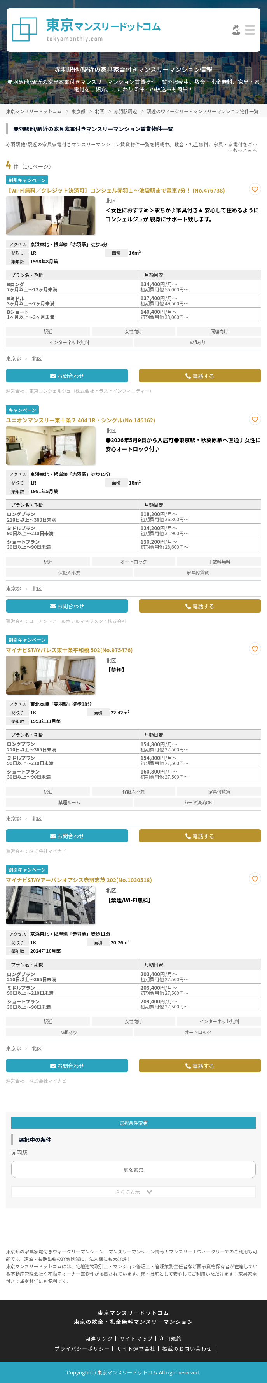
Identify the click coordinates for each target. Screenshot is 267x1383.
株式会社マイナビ (47, 850)
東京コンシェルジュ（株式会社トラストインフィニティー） (91, 390)
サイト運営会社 (136, 1348)
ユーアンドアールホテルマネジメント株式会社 (77, 621)
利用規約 (171, 1338)
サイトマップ (136, 1338)
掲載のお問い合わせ (187, 1348)
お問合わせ (70, 376)
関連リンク (99, 1338)
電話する (203, 376)
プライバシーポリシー (82, 1348)
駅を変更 (133, 1169)
